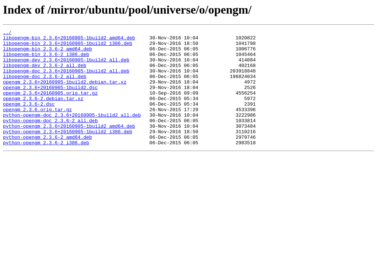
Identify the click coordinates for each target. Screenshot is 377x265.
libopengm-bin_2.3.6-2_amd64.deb (47, 53)
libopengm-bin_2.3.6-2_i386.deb (46, 59)
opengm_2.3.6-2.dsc (28, 119)
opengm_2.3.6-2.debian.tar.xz (43, 112)
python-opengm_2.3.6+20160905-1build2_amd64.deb (69, 145)
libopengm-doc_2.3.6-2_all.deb (44, 86)
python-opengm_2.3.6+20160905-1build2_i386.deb (67, 152)
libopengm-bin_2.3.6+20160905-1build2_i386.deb (67, 46)
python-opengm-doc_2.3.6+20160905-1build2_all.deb (72, 132)
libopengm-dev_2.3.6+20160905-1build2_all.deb (66, 66)
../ (7, 33)
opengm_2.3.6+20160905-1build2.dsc (50, 99)
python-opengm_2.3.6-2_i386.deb (46, 165)
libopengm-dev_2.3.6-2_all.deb (44, 73)
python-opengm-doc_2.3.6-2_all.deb (50, 139)
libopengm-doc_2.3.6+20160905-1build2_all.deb (66, 79)
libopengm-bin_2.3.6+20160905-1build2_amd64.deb (69, 39)
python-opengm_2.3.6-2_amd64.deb (47, 159)
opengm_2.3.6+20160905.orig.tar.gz (50, 106)
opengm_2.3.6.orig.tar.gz (37, 126)
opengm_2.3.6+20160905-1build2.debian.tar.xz (64, 92)
